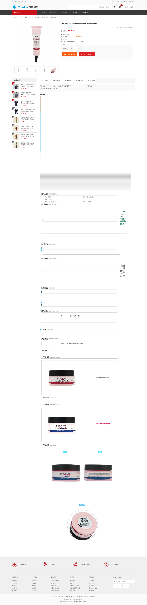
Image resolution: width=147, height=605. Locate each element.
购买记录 (68, 80)
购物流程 (14, 580)
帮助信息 (92, 577)
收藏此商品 (80, 36)
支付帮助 (34, 577)
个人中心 (111, 1)
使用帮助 (131, 1)
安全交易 (67, 597)
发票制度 (72, 590)
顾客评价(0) (56, 80)
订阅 (121, 586)
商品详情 (45, 80)
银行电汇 (34, 585)
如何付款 (79, 597)
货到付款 (34, 580)
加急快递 (53, 585)
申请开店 (118, 1)
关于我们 (91, 580)
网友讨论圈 (91, 80)
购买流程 (73, 597)
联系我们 (86, 597)
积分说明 (14, 585)
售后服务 (73, 577)
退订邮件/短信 (93, 588)
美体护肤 (27, 17)
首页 (22, 17)
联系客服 (91, 590)
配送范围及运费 (55, 580)
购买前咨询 (80, 80)
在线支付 (34, 583)
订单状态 (14, 590)
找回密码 (91, 585)
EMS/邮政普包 (55, 590)
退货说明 (72, 583)
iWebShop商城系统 (77, 599)
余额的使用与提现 (75, 588)
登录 (126, 7)
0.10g (94, 86)
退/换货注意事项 (74, 585)
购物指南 (15, 577)
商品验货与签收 (55, 588)
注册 (131, 7)
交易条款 (14, 588)
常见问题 (91, 583)
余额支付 (34, 588)
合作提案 (92, 597)
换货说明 (72, 580)
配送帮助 (54, 577)
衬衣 (107, 7)
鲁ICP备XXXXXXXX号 (80, 601)
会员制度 (14, 583)
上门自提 (53, 583)
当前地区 (63, 44)
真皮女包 (101, 7)
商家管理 (124, 1)
